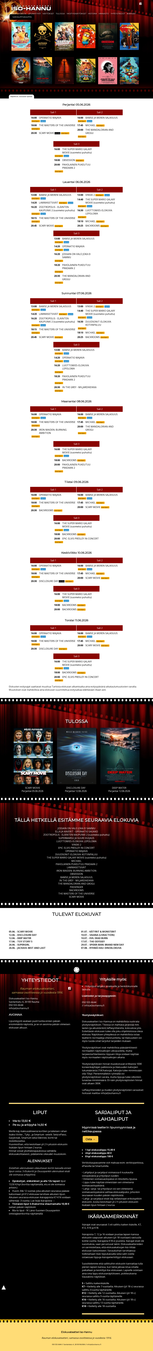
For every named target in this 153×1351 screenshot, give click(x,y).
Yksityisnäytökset (76, 14)
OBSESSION (76, 874)
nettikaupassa (91, 1131)
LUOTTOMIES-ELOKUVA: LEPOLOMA (76, 841)
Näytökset (48, 14)
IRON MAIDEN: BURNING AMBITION (76, 870)
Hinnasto (104, 14)
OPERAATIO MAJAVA (76, 851)
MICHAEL (76, 861)
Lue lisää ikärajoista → (42, 1200)
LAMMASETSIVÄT (76, 867)
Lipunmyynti (34, 14)
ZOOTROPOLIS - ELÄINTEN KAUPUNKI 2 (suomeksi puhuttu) (76, 834)
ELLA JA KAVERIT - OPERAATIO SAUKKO (76, 831)
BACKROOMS (76, 890)
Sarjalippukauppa (22, 17)
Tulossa (60, 14)
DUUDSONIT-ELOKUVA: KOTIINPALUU (76, 854)
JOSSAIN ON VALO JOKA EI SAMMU (76, 828)
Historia (92, 14)
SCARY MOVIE (76, 896)
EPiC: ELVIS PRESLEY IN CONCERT (76, 847)
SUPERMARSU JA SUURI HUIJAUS (76, 838)
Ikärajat (131, 14)
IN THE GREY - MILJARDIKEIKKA (76, 880)
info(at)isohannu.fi (19, 1008)
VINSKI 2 (76, 844)
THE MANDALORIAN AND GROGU (76, 883)
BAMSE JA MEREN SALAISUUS (76, 877)
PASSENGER (76, 887)
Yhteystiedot (118, 14)
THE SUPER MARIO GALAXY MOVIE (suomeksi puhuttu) (76, 857)
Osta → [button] (90, 1139)
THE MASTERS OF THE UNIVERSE (76, 893)
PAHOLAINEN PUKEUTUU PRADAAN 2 (76, 864)
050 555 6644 (16, 1005)
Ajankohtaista (18, 14)
